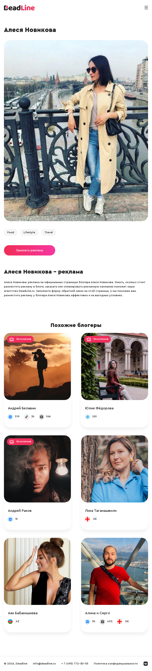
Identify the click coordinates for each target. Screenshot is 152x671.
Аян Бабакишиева (23, 613)
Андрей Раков (20, 510)
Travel (49, 232)
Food (10, 232)
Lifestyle (29, 232)
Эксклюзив (23, 339)
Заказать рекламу (29, 250)
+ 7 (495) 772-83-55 (74, 663)
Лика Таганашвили (101, 510)
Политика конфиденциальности (116, 663)
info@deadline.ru (44, 663)
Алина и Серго (97, 613)
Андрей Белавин (22, 408)
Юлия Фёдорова (99, 408)
